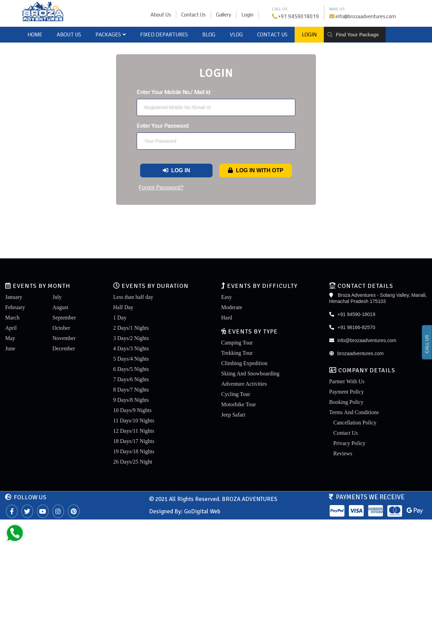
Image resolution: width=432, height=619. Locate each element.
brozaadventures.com (361, 353)
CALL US (427, 344)
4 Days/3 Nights (131, 348)
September (64, 317)
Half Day (123, 307)
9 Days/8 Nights (131, 400)
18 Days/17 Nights (134, 441)
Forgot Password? (161, 187)
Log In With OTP (255, 170)
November (64, 338)
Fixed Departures (164, 34)
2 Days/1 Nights (131, 328)
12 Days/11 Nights (133, 431)
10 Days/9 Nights (132, 410)
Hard (226, 317)
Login (247, 14)
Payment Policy (346, 392)
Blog (208, 34)
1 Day (120, 317)
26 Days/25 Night (132, 462)
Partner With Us (347, 381)
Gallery (223, 14)
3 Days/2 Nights (131, 338)
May (10, 338)
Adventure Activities (244, 384)
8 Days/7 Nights (131, 390)
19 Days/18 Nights (134, 451)
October (61, 328)
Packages (110, 34)
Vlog (236, 34)
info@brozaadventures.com (366, 16)
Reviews (342, 453)
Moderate (231, 307)
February (15, 307)
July (57, 297)
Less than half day (133, 297)
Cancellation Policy (355, 422)
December (64, 348)
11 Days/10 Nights (133, 420)
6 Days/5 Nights (131, 369)
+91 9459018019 (298, 16)
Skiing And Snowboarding (250, 373)
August (60, 307)
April (11, 328)
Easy (226, 297)
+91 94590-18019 (356, 314)
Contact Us (193, 14)
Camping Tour (237, 343)
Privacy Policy (349, 443)
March (12, 317)
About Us (160, 14)
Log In (176, 170)
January (13, 297)
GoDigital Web (202, 511)
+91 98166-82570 (356, 327)
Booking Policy (346, 402)
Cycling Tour (235, 394)
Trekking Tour (237, 353)
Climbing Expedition (244, 363)
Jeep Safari (233, 415)
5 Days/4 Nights (131, 359)
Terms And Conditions (354, 412)
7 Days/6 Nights (131, 379)
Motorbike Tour (238, 404)
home (34, 34)
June (10, 348)
